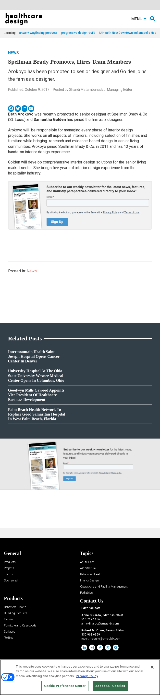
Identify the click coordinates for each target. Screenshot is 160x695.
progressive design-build (78, 33)
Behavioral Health (91, 574)
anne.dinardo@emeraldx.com (100, 623)
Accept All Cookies (110, 686)
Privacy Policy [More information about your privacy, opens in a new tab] (87, 676)
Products (10, 562)
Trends (8, 574)
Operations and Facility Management (104, 586)
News (13, 52)
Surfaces (9, 631)
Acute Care (87, 562)
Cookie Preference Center (65, 686)
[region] (80, 677)
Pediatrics (86, 592)
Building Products (15, 613)
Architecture (88, 568)
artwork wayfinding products (38, 33)
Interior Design (89, 580)
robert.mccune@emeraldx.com (101, 638)
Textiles (8, 637)
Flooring (9, 619)
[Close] (152, 667)
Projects (9, 568)
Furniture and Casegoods (20, 625)
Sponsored (11, 580)
